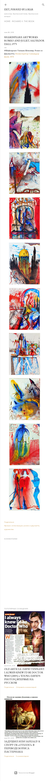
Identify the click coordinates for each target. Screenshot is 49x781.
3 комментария (22, 756)
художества (9, 529)
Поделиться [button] (9, 522)
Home (7, 21)
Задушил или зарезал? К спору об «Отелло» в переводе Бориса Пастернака (22, 746)
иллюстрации (17, 526)
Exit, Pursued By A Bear (18, 9)
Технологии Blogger (24, 772)
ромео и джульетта (31, 526)
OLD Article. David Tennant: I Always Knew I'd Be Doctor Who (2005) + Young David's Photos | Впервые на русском (24, 675)
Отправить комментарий (26, 687)
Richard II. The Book (23, 21)
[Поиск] (43, 4)
